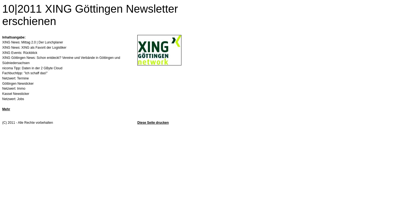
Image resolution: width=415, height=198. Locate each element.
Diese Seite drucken (153, 123)
